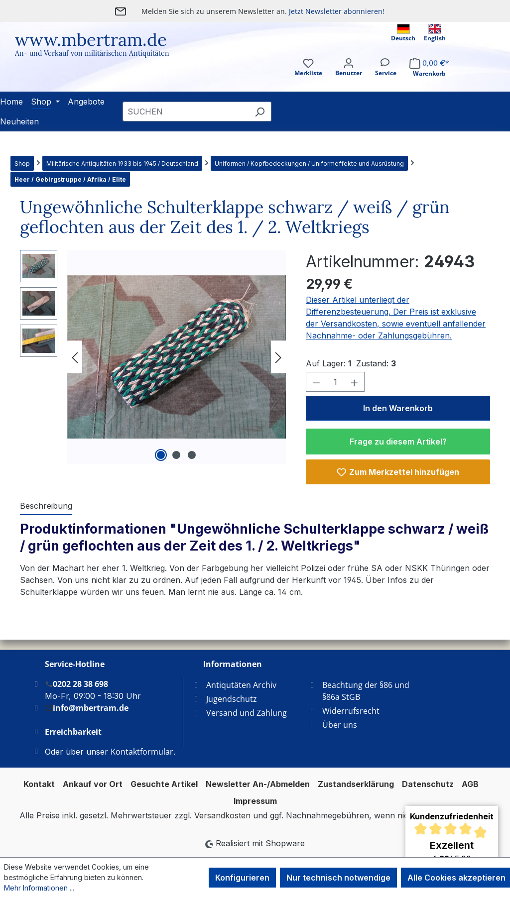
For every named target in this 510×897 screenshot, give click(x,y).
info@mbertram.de (86, 707)
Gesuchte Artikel (164, 784)
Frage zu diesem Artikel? (398, 442)
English (435, 33)
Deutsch (403, 33)
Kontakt (39, 784)
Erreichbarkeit (73, 731)
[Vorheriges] (74, 357)
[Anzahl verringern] (316, 382)
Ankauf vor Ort (93, 784)
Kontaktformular (142, 751)
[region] (153, 357)
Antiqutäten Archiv (241, 684)
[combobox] (186, 111)
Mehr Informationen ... (39, 888)
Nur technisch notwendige (338, 878)
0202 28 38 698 (76, 683)
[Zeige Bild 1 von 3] (161, 455)
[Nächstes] (278, 357)
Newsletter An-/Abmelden (258, 784)
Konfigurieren (242, 878)
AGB (470, 784)
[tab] (46, 506)
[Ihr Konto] (349, 76)
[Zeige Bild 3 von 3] (192, 455)
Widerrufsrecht (351, 710)
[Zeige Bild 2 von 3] (176, 455)
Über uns (339, 724)
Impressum (255, 801)
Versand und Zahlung (246, 712)
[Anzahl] (335, 382)
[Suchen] (259, 111)
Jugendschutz (231, 698)
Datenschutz (428, 784)
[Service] (386, 76)
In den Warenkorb (398, 408)
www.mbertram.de (91, 39)
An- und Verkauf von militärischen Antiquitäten (92, 53)
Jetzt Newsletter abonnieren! (336, 11)
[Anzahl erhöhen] (354, 382)
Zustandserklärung (356, 784)
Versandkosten (222, 815)
